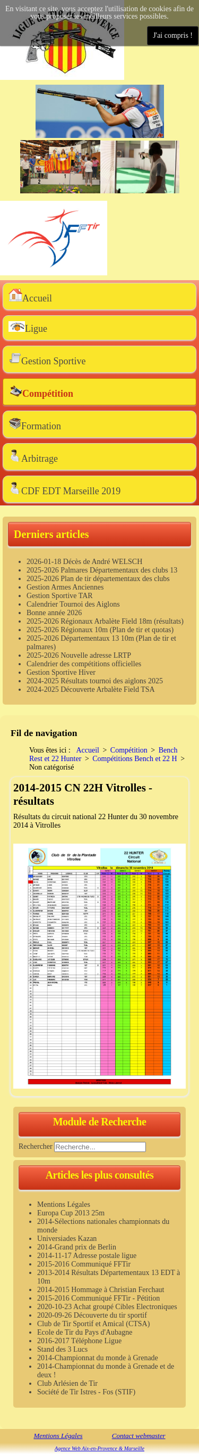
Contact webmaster (139, 1436)
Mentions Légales (57, 1436)
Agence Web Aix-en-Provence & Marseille (99, 1448)
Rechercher (36, 1146)
